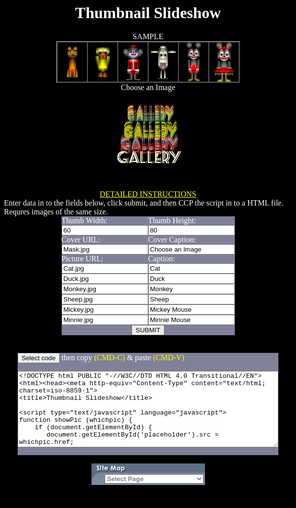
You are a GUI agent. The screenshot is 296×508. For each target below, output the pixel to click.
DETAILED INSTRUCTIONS (148, 194)
